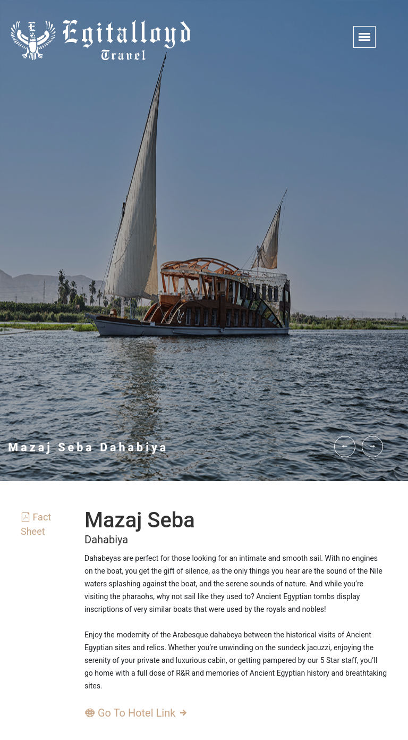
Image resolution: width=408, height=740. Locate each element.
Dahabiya (106, 539)
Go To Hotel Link (136, 713)
